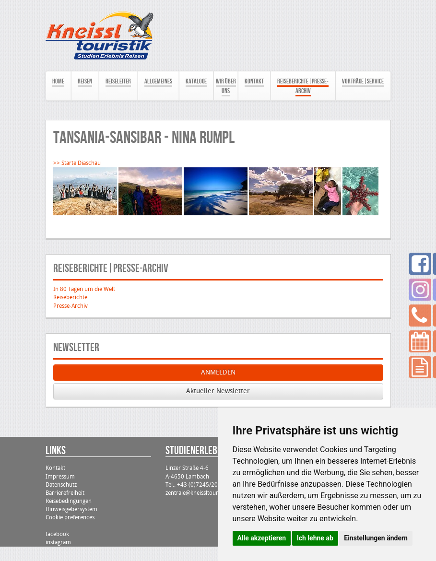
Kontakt (55, 468)
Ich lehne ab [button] (315, 538)
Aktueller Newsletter (218, 391)
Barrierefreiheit (65, 493)
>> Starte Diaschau (77, 163)
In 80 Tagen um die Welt (84, 289)
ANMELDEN (218, 372)
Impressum (60, 476)
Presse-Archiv (70, 306)
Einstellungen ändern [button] (376, 538)
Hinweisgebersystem (71, 509)
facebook (57, 534)
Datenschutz (61, 484)
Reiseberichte (70, 297)
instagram (58, 542)
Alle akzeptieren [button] (261, 538)
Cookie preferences (70, 517)
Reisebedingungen (69, 501)
